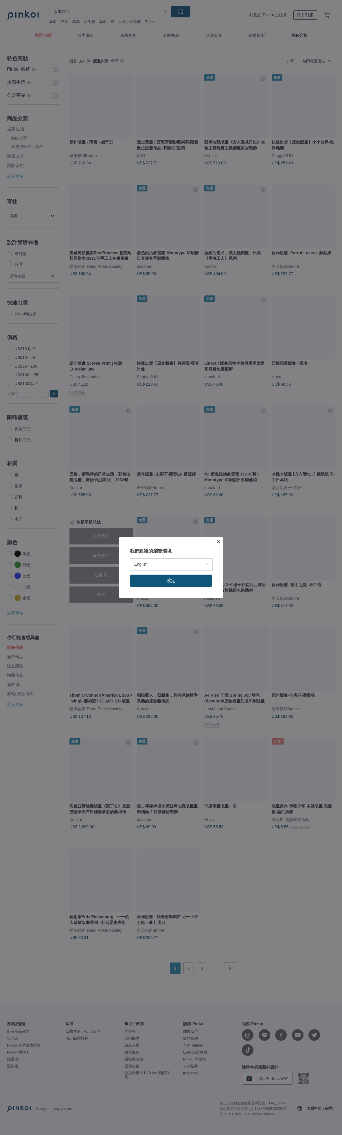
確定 (171, 580)
